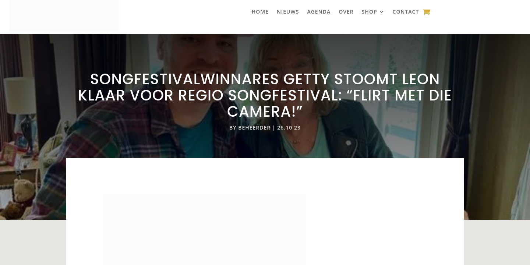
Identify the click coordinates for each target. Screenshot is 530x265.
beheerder (254, 127)
